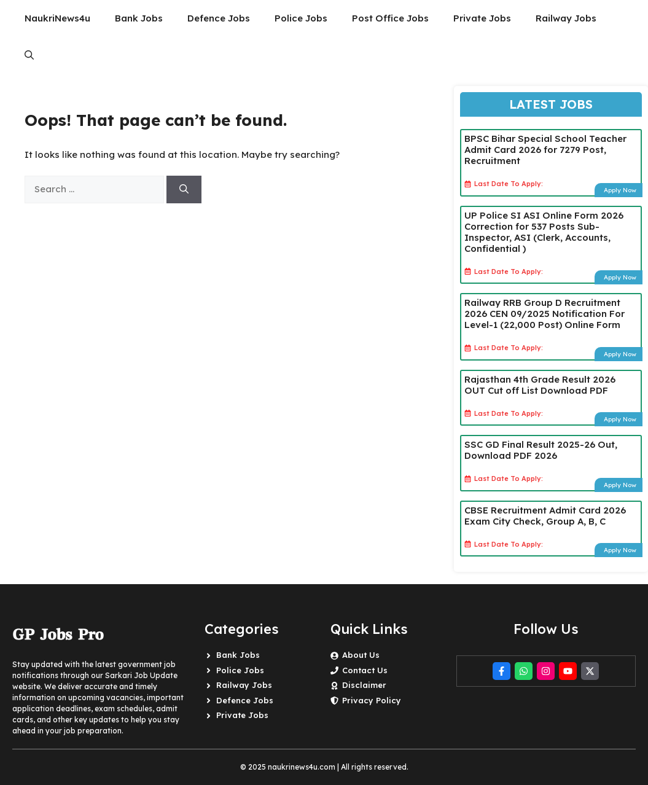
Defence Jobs (218, 18)
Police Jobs (301, 18)
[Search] (183, 189)
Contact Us (365, 670)
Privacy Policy (371, 700)
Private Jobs (482, 18)
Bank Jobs (139, 18)
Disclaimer (364, 685)
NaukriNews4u (57, 18)
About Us (361, 655)
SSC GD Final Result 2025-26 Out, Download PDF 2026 (540, 450)
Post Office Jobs (390, 18)
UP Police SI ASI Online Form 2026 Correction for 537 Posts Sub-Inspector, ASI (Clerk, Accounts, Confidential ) (543, 231)
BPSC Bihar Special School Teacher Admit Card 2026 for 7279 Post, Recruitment (545, 149)
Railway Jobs (566, 18)
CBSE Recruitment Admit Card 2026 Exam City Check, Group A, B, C (545, 515)
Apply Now (620, 190)
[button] (29, 55)
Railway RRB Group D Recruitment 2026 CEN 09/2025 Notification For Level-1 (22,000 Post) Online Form (544, 313)
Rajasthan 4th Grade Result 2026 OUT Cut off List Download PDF (539, 384)
